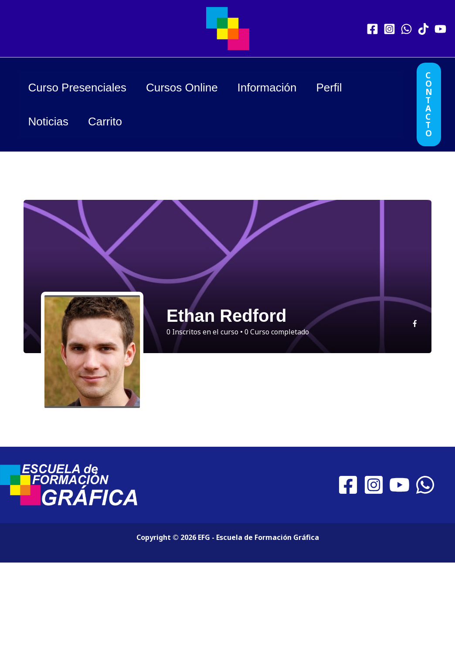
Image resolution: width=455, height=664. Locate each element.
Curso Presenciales (79, 87)
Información (274, 87)
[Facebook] (372, 29)
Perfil (340, 87)
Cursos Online (186, 87)
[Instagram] (389, 29)
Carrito (109, 121)
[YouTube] (440, 29)
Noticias (50, 121)
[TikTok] (423, 29)
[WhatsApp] (406, 29)
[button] (428, 104)
